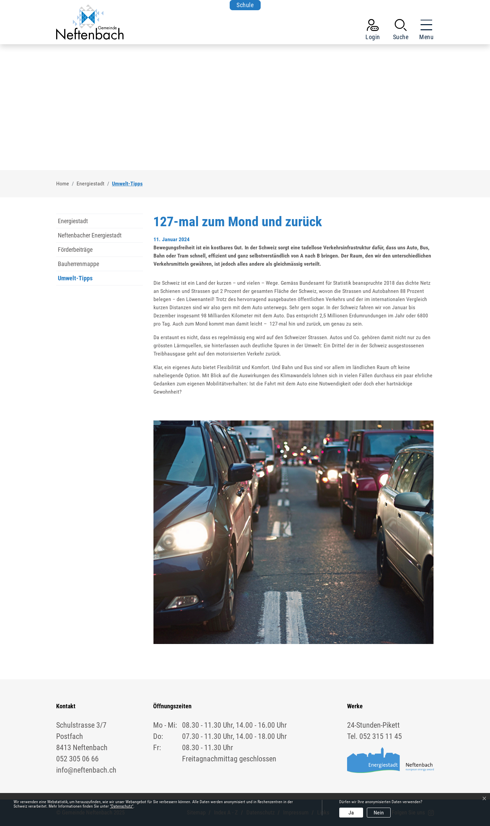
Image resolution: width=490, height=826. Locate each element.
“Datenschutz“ (121, 806)
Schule (245, 5)
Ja (351, 812)
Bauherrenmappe (78, 263)
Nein (379, 812)
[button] (401, 31)
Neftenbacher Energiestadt (89, 235)
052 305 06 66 (77, 759)
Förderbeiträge (75, 249)
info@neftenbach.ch (86, 770)
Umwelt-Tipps (75, 280)
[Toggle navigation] (424, 31)
